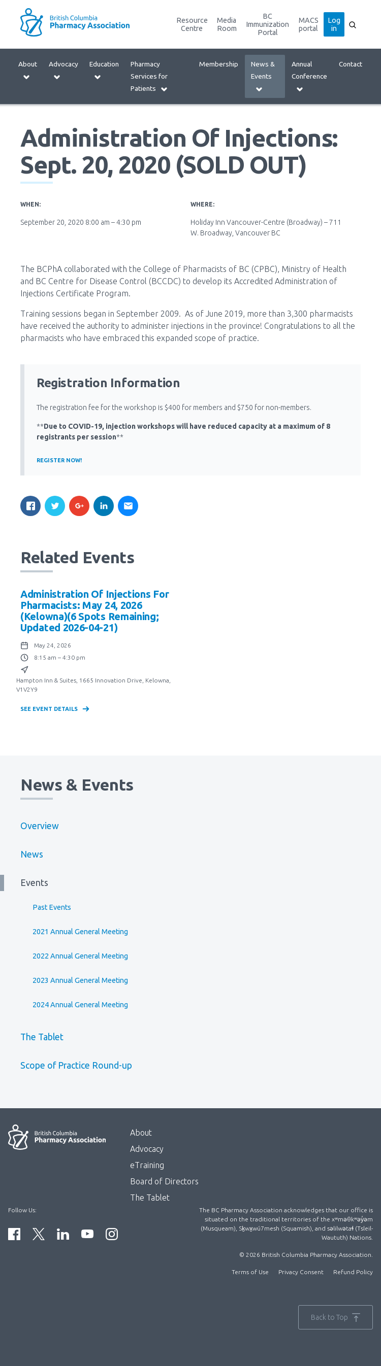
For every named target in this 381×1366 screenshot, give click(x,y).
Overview (39, 826)
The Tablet (42, 1037)
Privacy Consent (301, 1272)
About (27, 70)
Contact (350, 64)
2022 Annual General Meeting (80, 956)
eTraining (147, 1165)
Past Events (52, 907)
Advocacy (63, 70)
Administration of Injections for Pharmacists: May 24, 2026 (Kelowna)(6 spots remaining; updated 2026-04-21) (94, 610)
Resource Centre (192, 24)
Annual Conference (309, 76)
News (31, 854)
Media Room (227, 24)
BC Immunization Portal (267, 24)
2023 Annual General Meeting (80, 980)
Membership (218, 64)
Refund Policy (353, 1272)
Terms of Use (250, 1272)
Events (34, 882)
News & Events (263, 76)
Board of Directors (164, 1181)
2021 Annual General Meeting (80, 932)
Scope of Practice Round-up (76, 1065)
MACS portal (309, 24)
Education (104, 70)
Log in (334, 24)
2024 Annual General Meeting (80, 1005)
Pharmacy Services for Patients (149, 76)
